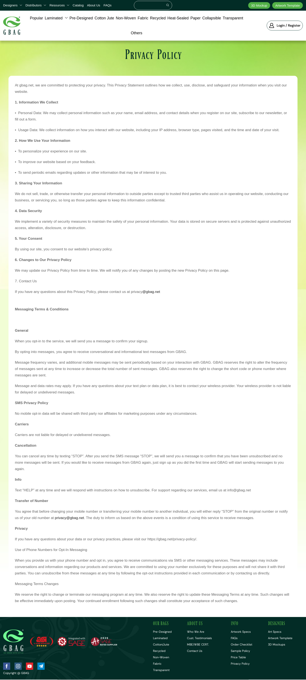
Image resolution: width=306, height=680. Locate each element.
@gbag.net (151, 292)
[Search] (167, 5)
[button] (285, 25)
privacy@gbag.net (69, 518)
